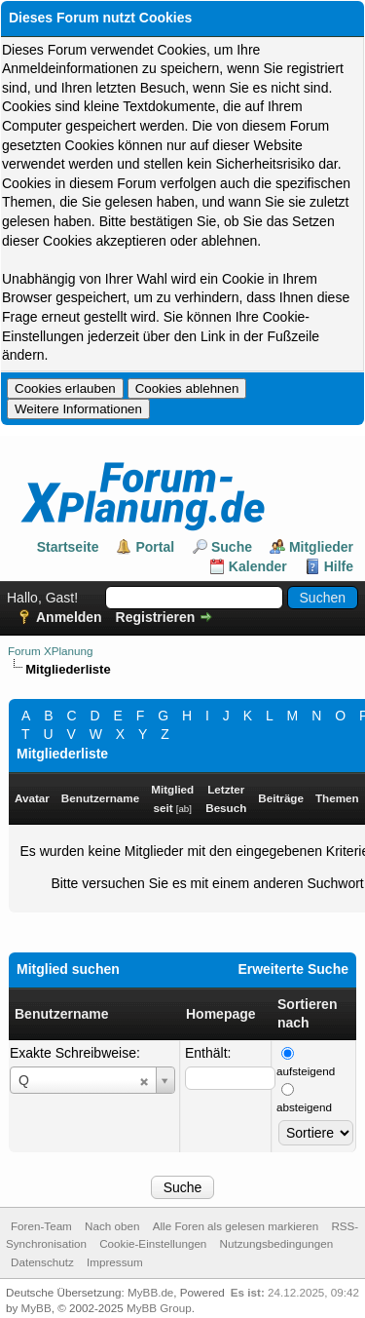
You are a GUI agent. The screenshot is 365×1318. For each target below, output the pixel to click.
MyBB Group (159, 1307)
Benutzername (61, 1014)
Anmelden (69, 617)
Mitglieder (321, 547)
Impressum (115, 1262)
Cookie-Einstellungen (152, 1243)
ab (183, 808)
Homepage (221, 1014)
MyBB (36, 1307)
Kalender (258, 566)
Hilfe (338, 566)
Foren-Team (41, 1226)
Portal (154, 547)
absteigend (304, 1107)
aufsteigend (305, 1071)
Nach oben (112, 1226)
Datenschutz (42, 1262)
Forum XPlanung (50, 650)
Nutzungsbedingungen (277, 1243)
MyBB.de (150, 1292)
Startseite (68, 547)
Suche (231, 547)
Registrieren (156, 617)
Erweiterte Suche (292, 969)
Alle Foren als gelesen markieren (235, 1226)
